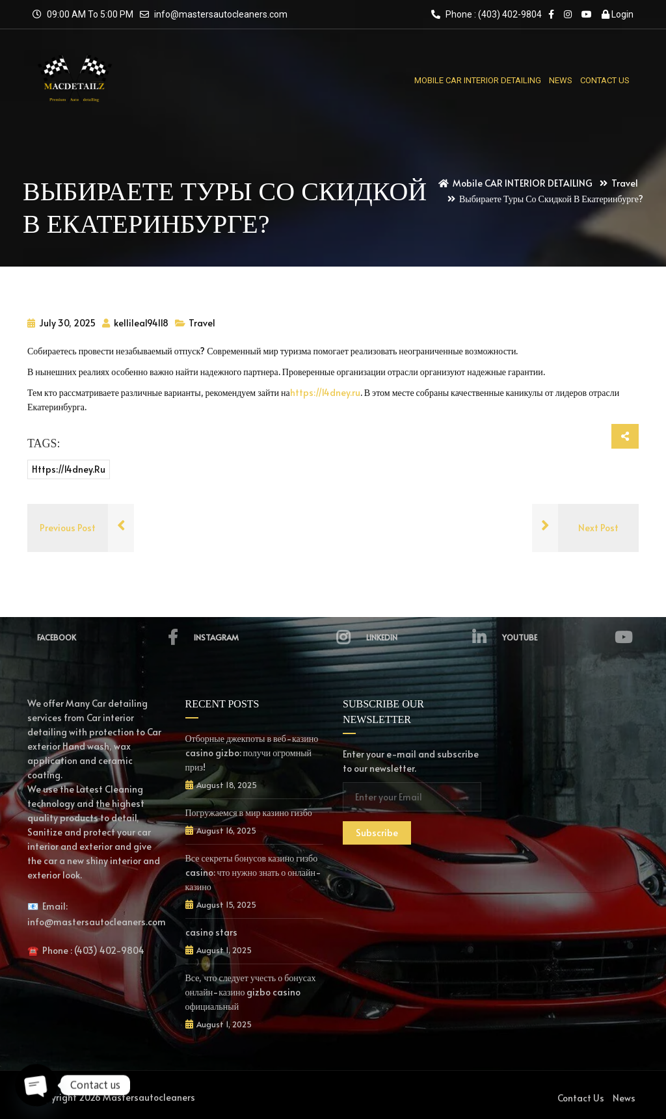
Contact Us (580, 1098)
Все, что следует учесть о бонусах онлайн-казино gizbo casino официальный (250, 991)
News (624, 1098)
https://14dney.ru (325, 392)
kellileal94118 (135, 323)
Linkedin (426, 637)
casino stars (211, 932)
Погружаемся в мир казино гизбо (248, 812)
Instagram (272, 637)
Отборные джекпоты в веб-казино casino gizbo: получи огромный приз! (252, 752)
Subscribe (377, 832)
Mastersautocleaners (149, 1097)
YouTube (567, 637)
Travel (202, 323)
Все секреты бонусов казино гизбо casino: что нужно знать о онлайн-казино (253, 872)
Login (617, 14)
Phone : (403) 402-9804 (486, 14)
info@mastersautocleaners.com (220, 14)
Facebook (107, 637)
